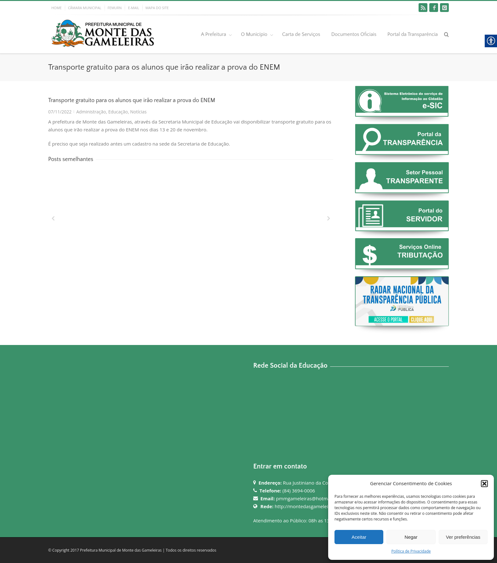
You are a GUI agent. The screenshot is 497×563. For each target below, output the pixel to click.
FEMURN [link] (115, 7)
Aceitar (358, 537)
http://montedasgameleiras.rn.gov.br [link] (315, 506)
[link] (423, 7)
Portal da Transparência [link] (412, 34)
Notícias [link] (138, 112)
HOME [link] (56, 7)
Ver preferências (463, 537)
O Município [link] (254, 34)
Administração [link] (91, 112)
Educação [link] (118, 112)
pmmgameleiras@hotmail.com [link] (309, 498)
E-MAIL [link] (133, 7)
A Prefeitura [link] (213, 34)
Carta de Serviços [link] (301, 34)
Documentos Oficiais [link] (353, 34)
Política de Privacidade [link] (411, 551)
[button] (484, 483)
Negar (411, 537)
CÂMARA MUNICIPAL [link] (84, 7)
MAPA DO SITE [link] (157, 7)
